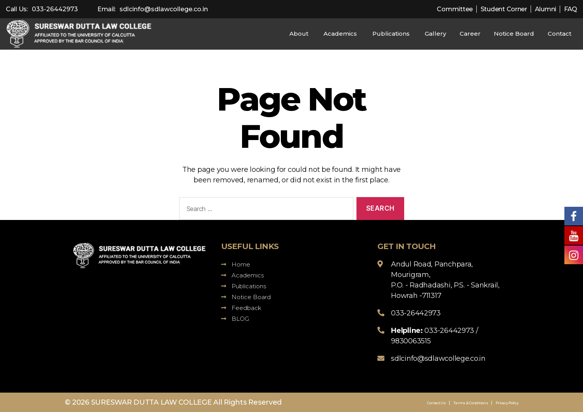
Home (235, 264)
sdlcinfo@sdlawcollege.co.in (163, 9)
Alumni (545, 9)
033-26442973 (55, 9)
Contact (559, 33)
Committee (455, 9)
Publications (391, 33)
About (298, 33)
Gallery (435, 33)
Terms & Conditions (470, 403)
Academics (340, 33)
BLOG (235, 318)
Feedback (241, 308)
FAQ (570, 9)
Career (470, 33)
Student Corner (504, 9)
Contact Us (436, 403)
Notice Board (514, 33)
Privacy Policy (507, 403)
